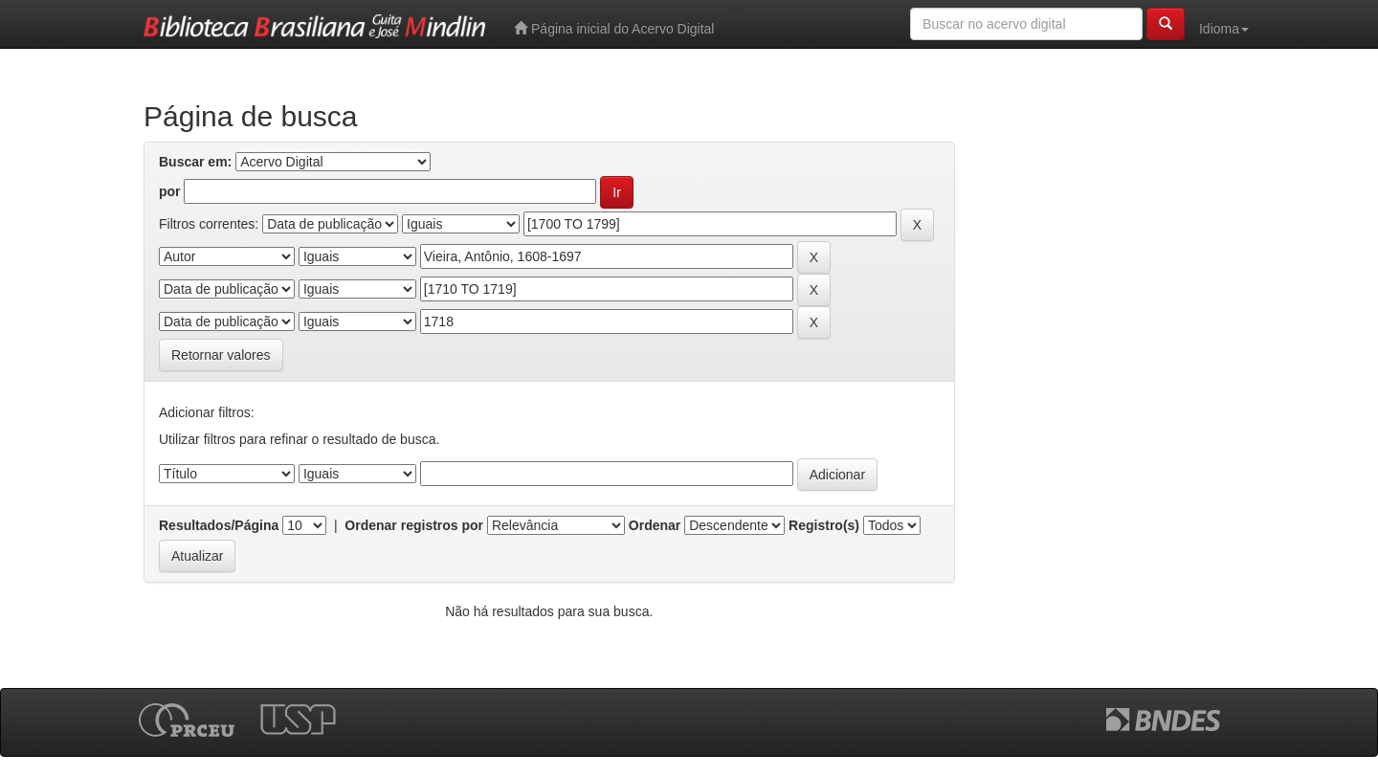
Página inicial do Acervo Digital (614, 28)
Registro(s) (824, 525)
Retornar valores (221, 355)
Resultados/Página (218, 525)
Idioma (1224, 28)
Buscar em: (195, 161)
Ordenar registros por (413, 525)
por (170, 191)
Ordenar (654, 525)
